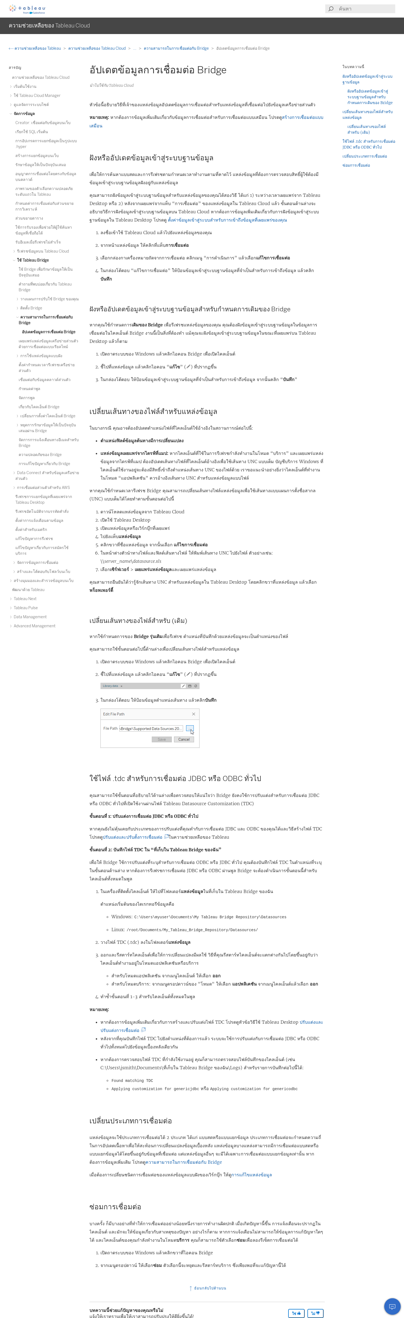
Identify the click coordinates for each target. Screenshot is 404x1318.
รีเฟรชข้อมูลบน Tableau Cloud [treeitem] (42, 251)
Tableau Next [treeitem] (24, 599)
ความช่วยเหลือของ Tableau (35, 48)
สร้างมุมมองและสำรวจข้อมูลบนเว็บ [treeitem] (43, 580)
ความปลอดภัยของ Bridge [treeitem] (40, 454)
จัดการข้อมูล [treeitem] (23, 113)
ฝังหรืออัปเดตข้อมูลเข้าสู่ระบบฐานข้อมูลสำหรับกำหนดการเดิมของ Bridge (370, 97)
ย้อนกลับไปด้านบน (207, 1288)
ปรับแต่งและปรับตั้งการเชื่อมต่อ (134, 837)
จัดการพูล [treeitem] (27, 398)
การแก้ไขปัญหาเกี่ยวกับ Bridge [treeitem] (44, 463)
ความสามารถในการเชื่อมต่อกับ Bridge (177, 48)
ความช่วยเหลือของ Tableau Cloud (97, 48)
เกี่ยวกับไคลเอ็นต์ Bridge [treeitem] (39, 407)
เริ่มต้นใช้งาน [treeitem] (24, 86)
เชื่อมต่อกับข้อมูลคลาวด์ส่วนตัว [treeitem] (45, 379)
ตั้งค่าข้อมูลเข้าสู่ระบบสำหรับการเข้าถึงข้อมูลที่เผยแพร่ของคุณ (227, 220)
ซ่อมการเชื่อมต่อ (356, 165)
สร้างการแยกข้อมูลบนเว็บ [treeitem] (37, 155)
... (135, 48)
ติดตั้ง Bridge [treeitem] (30, 308)
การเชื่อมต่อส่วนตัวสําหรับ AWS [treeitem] (42, 487)
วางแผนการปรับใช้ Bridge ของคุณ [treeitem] (49, 299)
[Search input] (366, 9)
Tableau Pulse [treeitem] (25, 608)
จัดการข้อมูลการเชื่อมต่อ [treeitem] (36, 562)
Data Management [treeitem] (29, 617)
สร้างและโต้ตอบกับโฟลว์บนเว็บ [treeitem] (42, 571)
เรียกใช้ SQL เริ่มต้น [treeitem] (31, 132)
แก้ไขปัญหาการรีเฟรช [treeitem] (34, 538)
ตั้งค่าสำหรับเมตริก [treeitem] (31, 529)
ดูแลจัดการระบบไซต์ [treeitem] (30, 104)
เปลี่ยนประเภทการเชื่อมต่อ (365, 156)
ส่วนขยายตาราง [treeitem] (29, 218)
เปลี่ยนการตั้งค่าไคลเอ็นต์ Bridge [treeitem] (47, 416)
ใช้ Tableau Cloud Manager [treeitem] (36, 95)
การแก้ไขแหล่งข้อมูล (251, 1174)
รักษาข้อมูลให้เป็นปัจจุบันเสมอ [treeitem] (40, 165)
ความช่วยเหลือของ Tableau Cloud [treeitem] (40, 77)
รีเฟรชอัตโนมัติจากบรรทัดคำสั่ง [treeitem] (42, 511)
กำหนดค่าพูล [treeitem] (29, 389)
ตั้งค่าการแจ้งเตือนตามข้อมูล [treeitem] (39, 520)
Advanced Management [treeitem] (33, 626)
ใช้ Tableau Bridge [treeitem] (32, 260)
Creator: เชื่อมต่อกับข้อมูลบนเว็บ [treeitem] (43, 123)
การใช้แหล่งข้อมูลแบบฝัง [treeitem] (40, 356)
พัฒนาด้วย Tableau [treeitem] (28, 589)
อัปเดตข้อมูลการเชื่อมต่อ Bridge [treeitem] (48, 332)
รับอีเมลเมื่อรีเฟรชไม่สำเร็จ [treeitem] (38, 242)
